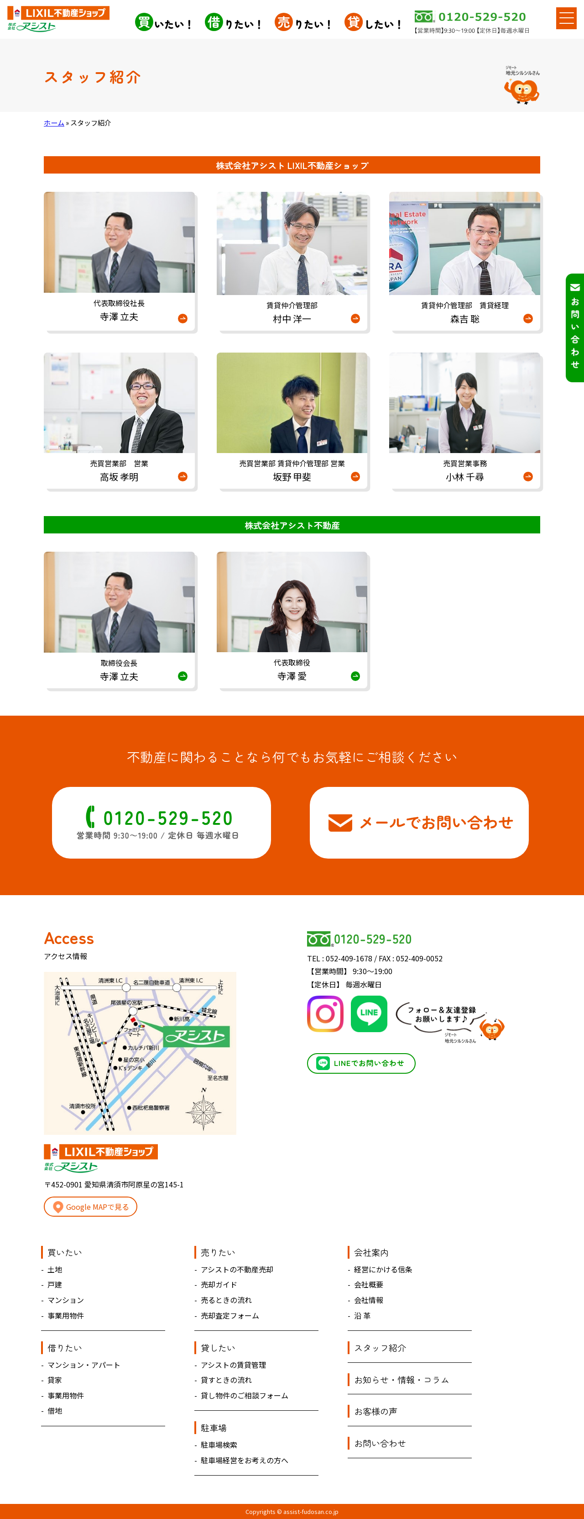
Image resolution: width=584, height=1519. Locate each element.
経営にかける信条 (383, 1269)
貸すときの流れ (226, 1379)
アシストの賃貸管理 (233, 1364)
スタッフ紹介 (380, 1347)
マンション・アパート (83, 1364)
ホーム (54, 122)
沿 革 (362, 1315)
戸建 (54, 1284)
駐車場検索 (219, 1444)
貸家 (54, 1379)
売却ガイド (219, 1284)
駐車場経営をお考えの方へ (244, 1460)
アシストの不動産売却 (237, 1269)
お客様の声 (375, 1411)
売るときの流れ (226, 1299)
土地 (54, 1269)
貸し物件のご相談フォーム (244, 1395)
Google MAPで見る (90, 1207)
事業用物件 (65, 1315)
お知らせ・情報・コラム (401, 1379)
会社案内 (371, 1252)
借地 (54, 1410)
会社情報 (368, 1299)
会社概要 (368, 1284)
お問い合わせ (380, 1443)
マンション (65, 1299)
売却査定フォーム (230, 1315)
